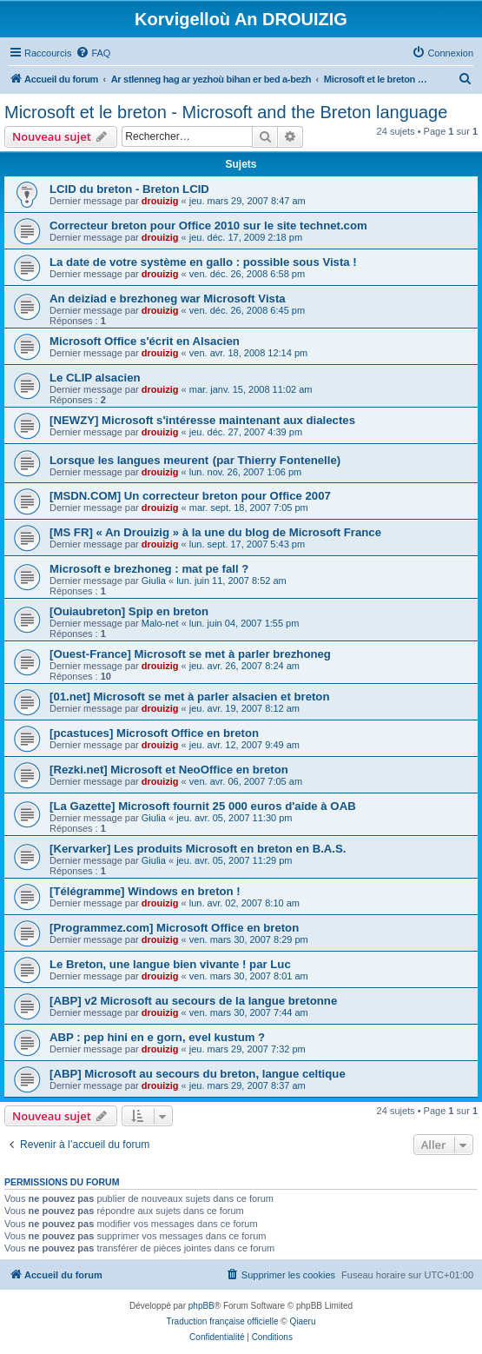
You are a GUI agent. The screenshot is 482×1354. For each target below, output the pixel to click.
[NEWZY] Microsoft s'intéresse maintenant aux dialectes (202, 420)
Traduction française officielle (223, 1321)
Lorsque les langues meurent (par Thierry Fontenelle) (195, 460)
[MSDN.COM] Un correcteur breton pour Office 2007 (190, 495)
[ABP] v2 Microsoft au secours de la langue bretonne (193, 1000)
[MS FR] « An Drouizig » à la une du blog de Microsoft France (215, 532)
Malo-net (160, 623)
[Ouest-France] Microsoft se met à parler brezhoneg (190, 653)
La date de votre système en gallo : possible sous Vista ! (203, 262)
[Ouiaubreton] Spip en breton (129, 611)
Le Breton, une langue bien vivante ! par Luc (170, 964)
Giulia (154, 580)
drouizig (160, 201)
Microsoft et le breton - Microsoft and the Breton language (225, 112)
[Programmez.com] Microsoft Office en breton (174, 927)
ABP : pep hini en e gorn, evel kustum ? (157, 1037)
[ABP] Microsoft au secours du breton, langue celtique (198, 1073)
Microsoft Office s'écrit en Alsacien (145, 341)
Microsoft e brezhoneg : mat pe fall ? (149, 568)
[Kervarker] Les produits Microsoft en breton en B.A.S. (198, 848)
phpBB (201, 1306)
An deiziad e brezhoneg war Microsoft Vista (168, 298)
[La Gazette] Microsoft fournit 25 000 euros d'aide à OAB (203, 806)
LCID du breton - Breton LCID (129, 189)
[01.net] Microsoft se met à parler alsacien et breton (189, 696)
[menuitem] (93, 53)
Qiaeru (302, 1321)
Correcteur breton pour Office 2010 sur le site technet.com (208, 225)
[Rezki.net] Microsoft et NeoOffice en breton (169, 769)
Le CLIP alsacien (95, 377)
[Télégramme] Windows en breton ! (145, 891)
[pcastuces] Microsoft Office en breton (154, 733)
